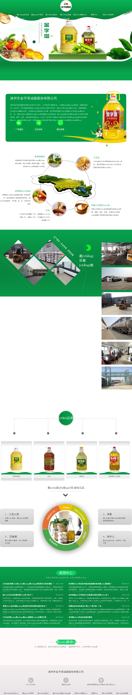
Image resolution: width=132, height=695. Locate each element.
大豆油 (96, 157)
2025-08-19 (59, 595)
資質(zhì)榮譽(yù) (80, 15)
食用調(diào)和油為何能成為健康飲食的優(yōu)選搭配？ (90, 584)
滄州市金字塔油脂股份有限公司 (33, 98)
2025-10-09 (59, 584)
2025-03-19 (125, 617)
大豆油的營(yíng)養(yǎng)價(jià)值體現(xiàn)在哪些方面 (24, 617)
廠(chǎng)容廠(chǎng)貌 (65, 17)
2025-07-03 (125, 595)
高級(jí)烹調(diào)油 (100, 205)
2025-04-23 (59, 617)
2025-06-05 (125, 606)
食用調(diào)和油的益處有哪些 (80, 617)
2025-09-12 (125, 584)
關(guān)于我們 (37, 15)
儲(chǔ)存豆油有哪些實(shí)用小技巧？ (18, 595)
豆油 (48, 210)
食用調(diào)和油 (22, 191)
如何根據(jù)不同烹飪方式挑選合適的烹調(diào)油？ (89, 595)
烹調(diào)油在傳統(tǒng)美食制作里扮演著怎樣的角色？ (25, 606)
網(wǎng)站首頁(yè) (23, 17)
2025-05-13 (59, 606)
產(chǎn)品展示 (51, 15)
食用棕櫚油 (40, 156)
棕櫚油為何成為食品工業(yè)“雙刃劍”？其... (86, 606)
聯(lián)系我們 (108, 15)
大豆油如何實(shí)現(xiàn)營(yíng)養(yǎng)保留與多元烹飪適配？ (28, 584)
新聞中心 (94, 15)
